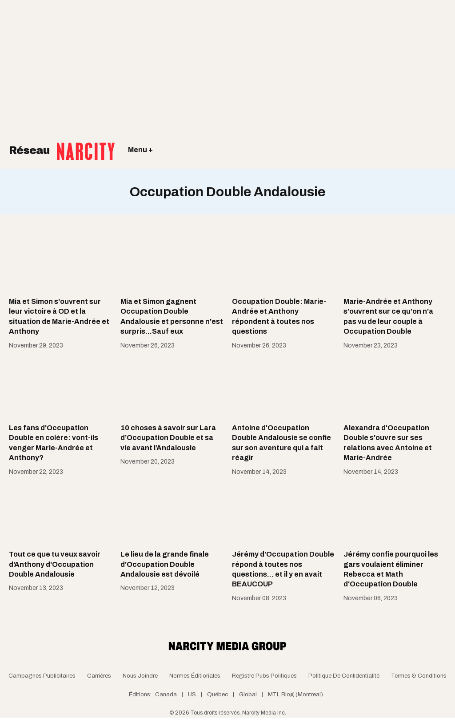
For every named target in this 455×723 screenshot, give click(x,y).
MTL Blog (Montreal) (295, 694)
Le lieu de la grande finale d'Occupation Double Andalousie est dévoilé (164, 564)
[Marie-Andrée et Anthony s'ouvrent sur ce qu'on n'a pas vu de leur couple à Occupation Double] (394, 261)
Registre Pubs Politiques (264, 676)
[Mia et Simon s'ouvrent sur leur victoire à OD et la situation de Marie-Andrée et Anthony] (60, 261)
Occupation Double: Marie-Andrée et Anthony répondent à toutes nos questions (279, 316)
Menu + (140, 149)
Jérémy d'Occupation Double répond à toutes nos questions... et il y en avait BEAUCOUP (283, 569)
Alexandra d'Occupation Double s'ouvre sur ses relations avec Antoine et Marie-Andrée (387, 442)
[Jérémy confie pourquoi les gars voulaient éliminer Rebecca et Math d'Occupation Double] (394, 514)
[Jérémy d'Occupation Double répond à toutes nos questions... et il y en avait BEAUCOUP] (283, 514)
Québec (217, 694)
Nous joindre (140, 676)
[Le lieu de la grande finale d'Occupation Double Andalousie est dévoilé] (171, 514)
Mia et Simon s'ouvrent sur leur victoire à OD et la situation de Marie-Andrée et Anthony (59, 316)
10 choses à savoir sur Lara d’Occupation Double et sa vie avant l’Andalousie (168, 438)
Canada (166, 694)
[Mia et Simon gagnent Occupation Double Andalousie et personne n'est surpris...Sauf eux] (171, 261)
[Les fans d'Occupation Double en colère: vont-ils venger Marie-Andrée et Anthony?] (60, 387)
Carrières (99, 676)
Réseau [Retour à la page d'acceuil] (62, 144)
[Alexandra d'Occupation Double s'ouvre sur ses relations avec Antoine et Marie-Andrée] (394, 387)
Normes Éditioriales (194, 676)
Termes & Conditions (419, 676)
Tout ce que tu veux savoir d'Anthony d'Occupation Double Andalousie (54, 564)
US (192, 694)
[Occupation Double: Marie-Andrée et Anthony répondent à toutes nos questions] (283, 261)
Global (248, 694)
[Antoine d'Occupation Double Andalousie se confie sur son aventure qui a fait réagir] (283, 387)
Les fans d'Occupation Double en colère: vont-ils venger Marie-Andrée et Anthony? (53, 442)
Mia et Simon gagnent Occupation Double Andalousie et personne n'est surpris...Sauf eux (171, 316)
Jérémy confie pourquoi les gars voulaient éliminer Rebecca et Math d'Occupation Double (390, 569)
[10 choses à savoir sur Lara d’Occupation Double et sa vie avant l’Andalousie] (171, 387)
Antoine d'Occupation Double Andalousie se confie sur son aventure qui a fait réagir (281, 442)
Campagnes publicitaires (42, 676)
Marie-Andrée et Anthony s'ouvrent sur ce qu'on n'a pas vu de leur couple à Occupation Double (388, 316)
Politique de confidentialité (343, 676)
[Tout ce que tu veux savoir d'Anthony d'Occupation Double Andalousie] (60, 514)
